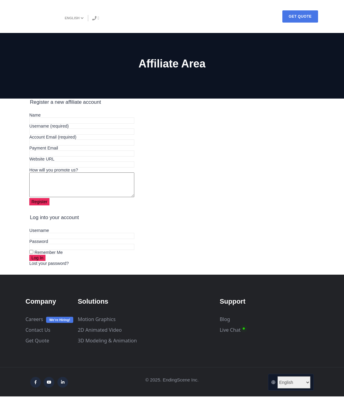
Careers (34, 323)
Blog (225, 323)
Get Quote (37, 345)
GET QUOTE (300, 16)
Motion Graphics (97, 323)
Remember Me (46, 257)
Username (49, 126)
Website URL (41, 159)
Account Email (52, 137)
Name (35, 115)
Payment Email (43, 148)
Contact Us (38, 334)
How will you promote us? (53, 170)
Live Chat (230, 334)
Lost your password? (49, 268)
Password (38, 246)
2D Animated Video (100, 334)
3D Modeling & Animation (107, 345)
